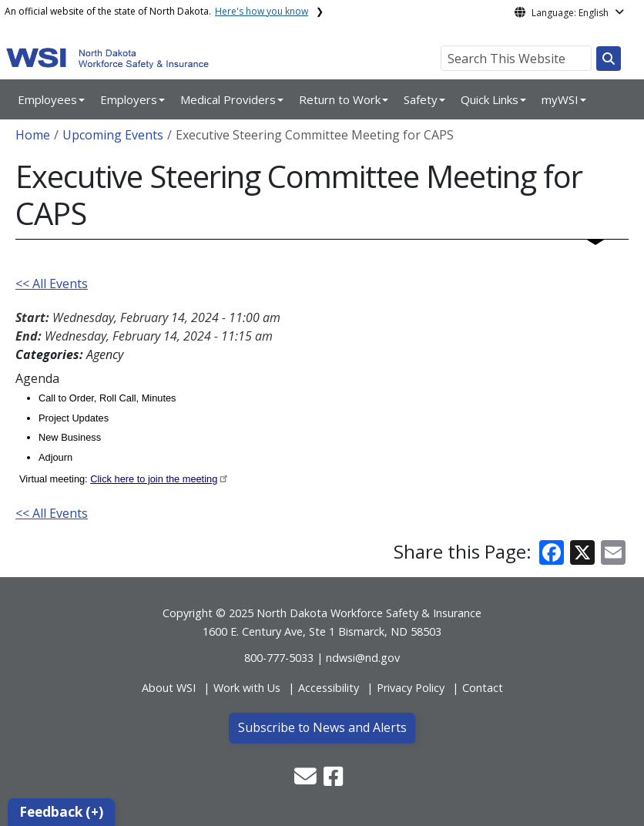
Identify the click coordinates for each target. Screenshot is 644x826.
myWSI (560, 99)
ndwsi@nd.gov (363, 657)
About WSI (169, 687)
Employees (47, 99)
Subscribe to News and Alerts (322, 727)
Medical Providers (228, 99)
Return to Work (340, 99)
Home (32, 134)
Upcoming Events (112, 134)
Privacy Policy (410, 687)
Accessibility (328, 687)
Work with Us (246, 687)
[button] (307, 780)
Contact (482, 687)
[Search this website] (608, 58)
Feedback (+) (61, 812)
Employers (128, 99)
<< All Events (51, 283)
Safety (421, 99)
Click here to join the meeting (153, 479)
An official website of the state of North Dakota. (156, 11)
